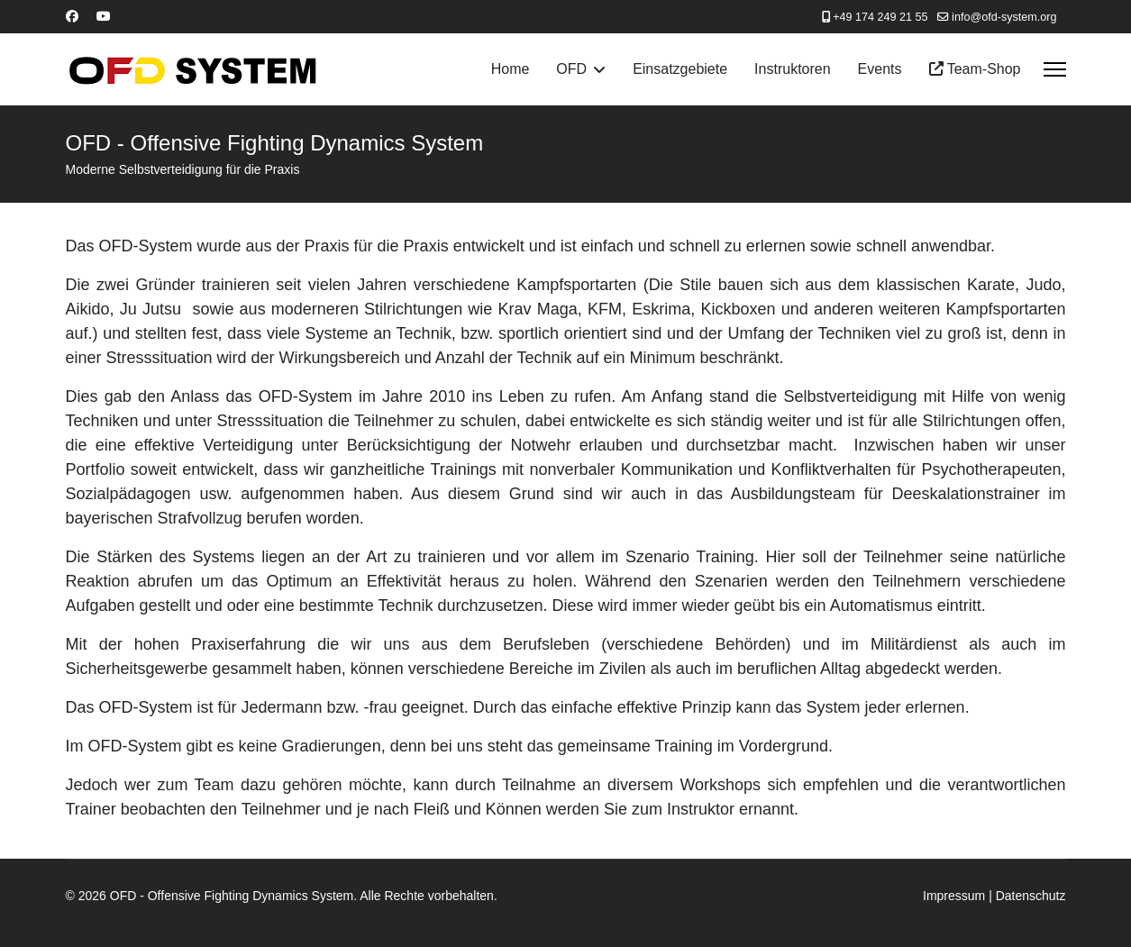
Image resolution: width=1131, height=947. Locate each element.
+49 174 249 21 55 (880, 17)
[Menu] (1055, 69)
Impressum (954, 895)
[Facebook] (72, 16)
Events (880, 69)
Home (510, 69)
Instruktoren (792, 69)
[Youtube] (103, 16)
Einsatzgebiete (680, 69)
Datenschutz (1031, 895)
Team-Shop (975, 69)
